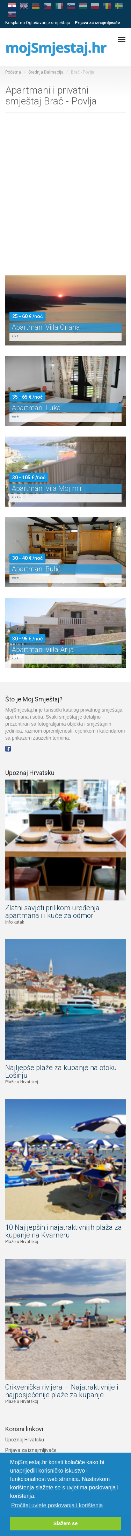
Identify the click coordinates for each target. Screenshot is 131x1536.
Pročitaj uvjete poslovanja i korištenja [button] (57, 1505)
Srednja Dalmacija (46, 72)
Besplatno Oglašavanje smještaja (37, 22)
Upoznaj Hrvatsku (24, 1439)
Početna (13, 72)
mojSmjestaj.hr (55, 47)
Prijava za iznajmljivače (31, 1450)
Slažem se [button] (65, 1523)
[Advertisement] (65, 195)
